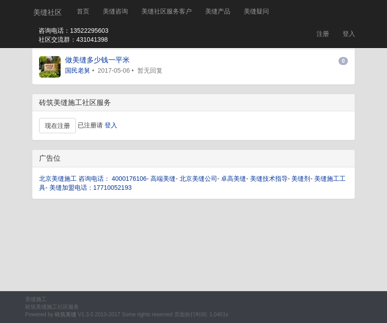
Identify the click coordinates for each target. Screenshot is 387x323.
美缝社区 (47, 12)
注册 (323, 33)
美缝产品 (217, 11)
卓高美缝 (233, 178)
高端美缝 (163, 178)
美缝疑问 (256, 11)
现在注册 (57, 125)
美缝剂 (300, 178)
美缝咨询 (115, 11)
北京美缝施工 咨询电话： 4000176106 (93, 178)
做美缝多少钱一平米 (97, 60)
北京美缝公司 (198, 178)
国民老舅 (77, 70)
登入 (349, 33)
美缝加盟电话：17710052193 (90, 187)
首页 (83, 11)
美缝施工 (36, 299)
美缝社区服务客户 (166, 11)
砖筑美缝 (65, 314)
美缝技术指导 (269, 178)
